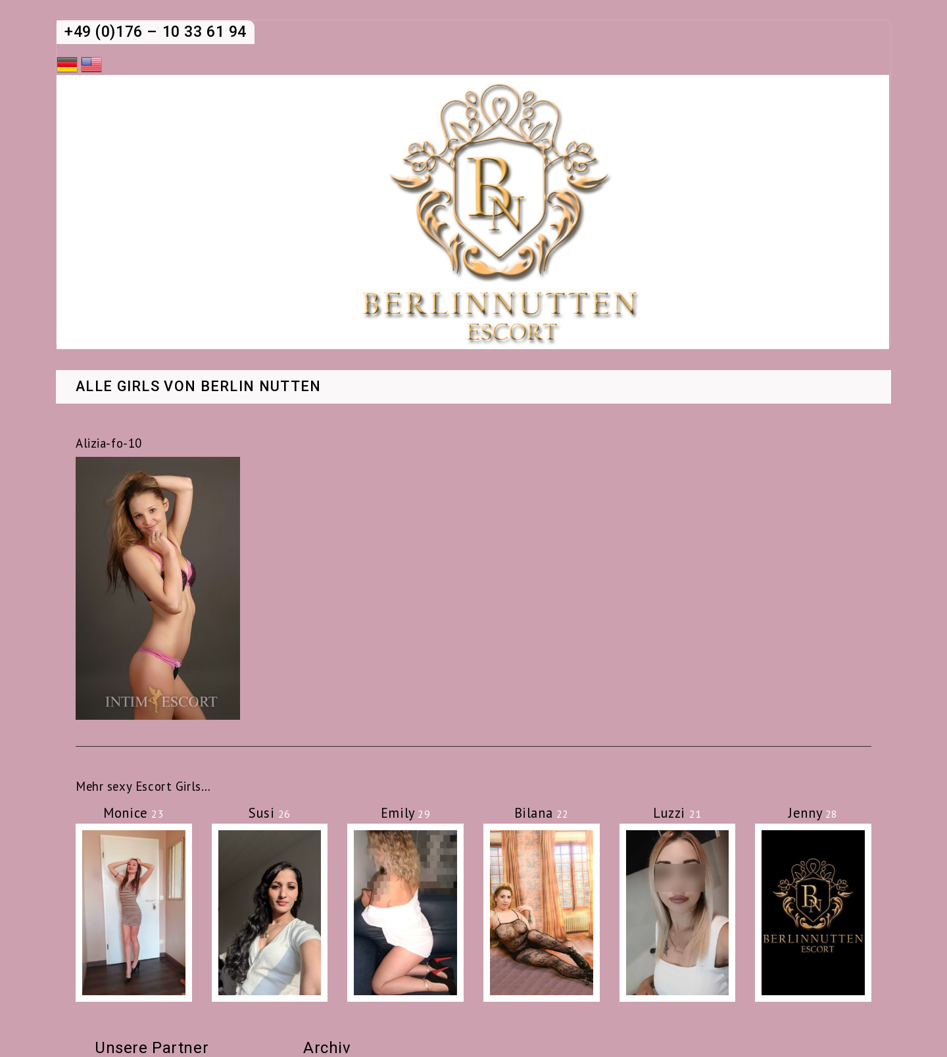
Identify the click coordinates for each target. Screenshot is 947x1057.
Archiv (327, 1048)
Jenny (813, 813)
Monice (133, 813)
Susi (270, 813)
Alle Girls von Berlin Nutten (199, 387)
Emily (406, 813)
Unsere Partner (151, 1048)
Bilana (541, 813)
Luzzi (677, 813)
